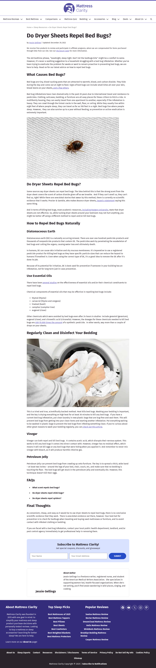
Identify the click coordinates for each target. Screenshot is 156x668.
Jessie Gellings (35, 43)
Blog (114, 19)
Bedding (83, 19)
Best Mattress (32, 19)
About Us (139, 19)
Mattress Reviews (11, 19)
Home (29, 27)
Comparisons (51, 19)
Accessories (99, 19)
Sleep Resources (40, 27)
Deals (125, 19)
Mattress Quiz (70, 19)
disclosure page (62, 51)
